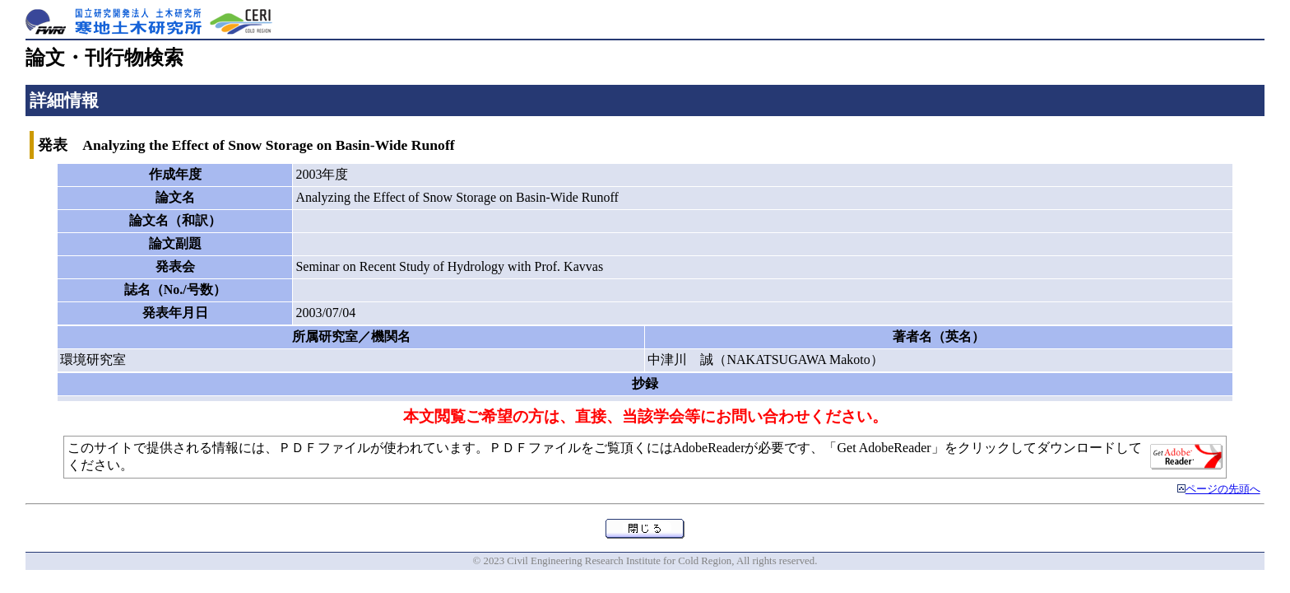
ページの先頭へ (1223, 489)
